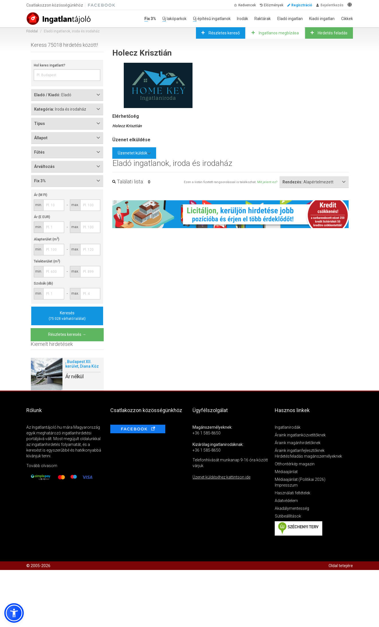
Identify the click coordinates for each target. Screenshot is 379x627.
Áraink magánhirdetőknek (298, 442)
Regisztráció (301, 5)
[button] (14, 613)
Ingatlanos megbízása (278, 33)
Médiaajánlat (286, 471)
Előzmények (273, 5)
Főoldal (32, 31)
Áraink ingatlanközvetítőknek (300, 435)
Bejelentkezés (332, 5)
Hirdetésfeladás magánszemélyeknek (308, 456)
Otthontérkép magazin (295, 464)
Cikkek (347, 18)
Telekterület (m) (47, 261)
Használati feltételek (292, 493)
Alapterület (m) (46, 239)
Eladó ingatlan (290, 18)
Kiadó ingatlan (322, 18)
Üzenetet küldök (134, 153)
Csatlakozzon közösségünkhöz (54, 5)
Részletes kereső (224, 33)
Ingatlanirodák (288, 427)
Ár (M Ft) (40, 195)
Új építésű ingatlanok (212, 18)
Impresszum (286, 485)
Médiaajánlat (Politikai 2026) (300, 479)
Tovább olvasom (41, 465)
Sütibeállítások (288, 516)
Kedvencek (247, 5)
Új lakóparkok (174, 18)
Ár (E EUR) (42, 217)
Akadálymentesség (292, 508)
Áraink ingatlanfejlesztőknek (300, 450)
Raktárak (262, 18)
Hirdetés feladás (332, 33)
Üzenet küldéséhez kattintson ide (221, 477)
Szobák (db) (43, 283)
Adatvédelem (286, 500)
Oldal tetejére (341, 565)
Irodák (242, 18)
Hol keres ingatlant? (49, 65)
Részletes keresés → (67, 334)
